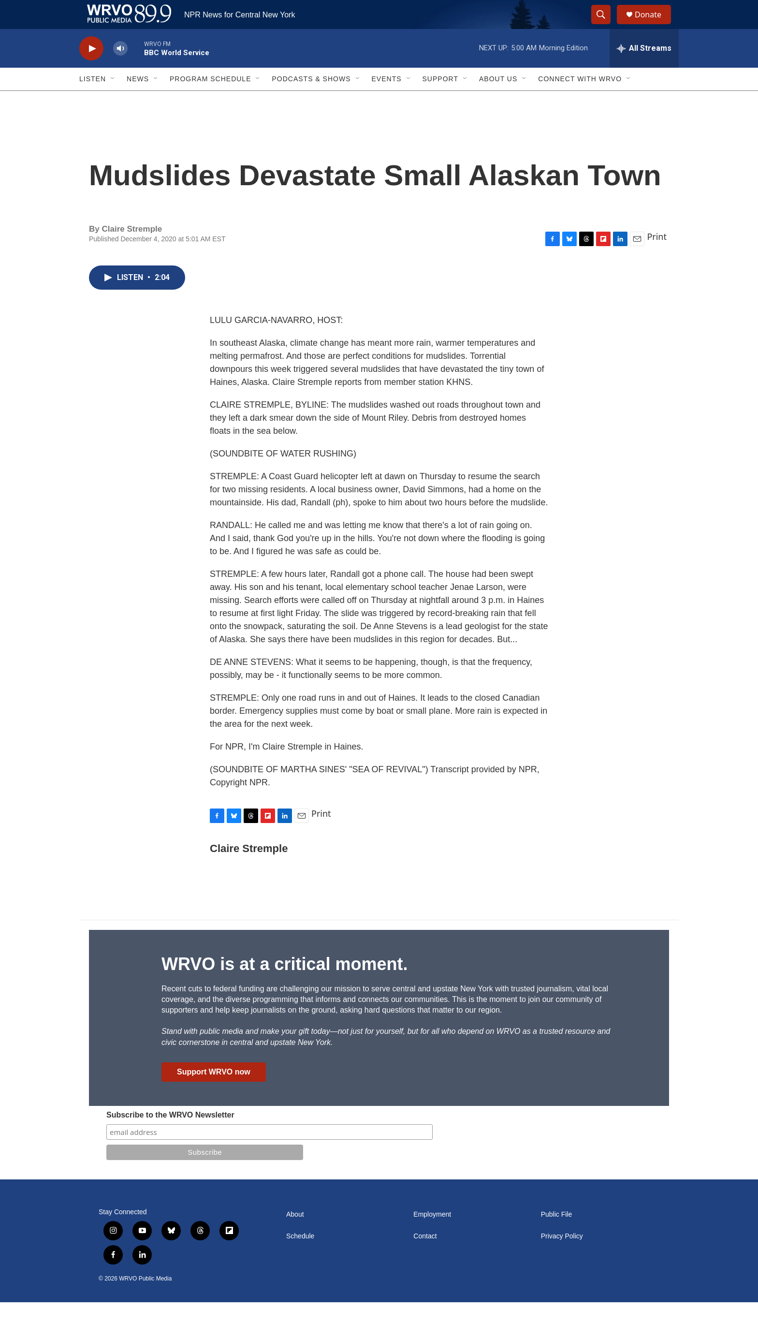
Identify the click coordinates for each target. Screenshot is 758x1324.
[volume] (120, 70)
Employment (432, 1236)
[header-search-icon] (605, 25)
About (295, 1236)
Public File (556, 1236)
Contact (425, 1258)
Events (387, 100)
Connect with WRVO (580, 100)
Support (440, 100)
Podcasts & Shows (311, 100)
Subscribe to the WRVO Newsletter (170, 1137)
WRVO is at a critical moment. (284, 986)
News (138, 100)
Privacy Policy (562, 1258)
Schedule (300, 1258)
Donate (654, 25)
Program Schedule (210, 100)
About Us (498, 100)
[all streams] (644, 70)
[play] (91, 70)
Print (657, 258)
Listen (92, 100)
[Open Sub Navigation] (113, 100)
